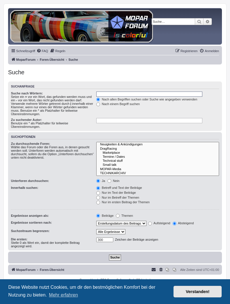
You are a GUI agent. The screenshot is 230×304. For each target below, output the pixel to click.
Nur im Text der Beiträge (116, 192)
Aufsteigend (159, 223)
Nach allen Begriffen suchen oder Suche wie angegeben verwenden (146, 99)
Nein (114, 181)
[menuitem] (42, 51)
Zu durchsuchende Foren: (30, 143)
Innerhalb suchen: (24, 187)
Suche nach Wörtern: (27, 93)
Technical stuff (157, 161)
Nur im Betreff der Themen (117, 197)
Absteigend (183, 223)
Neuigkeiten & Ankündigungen (157, 144)
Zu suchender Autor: (26, 119)
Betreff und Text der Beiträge (119, 187)
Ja (100, 181)
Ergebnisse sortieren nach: (31, 222)
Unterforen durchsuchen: (30, 181)
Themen (124, 215)
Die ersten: (19, 239)
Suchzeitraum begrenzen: (30, 231)
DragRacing (157, 149)
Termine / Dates (157, 157)
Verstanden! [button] (198, 291)
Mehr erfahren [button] (63, 294)
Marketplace (157, 153)
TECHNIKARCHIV (157, 173)
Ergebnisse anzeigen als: (30, 215)
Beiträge (105, 215)
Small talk (157, 165)
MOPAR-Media (157, 169)
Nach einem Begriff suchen (118, 104)
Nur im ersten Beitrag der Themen (123, 202)
